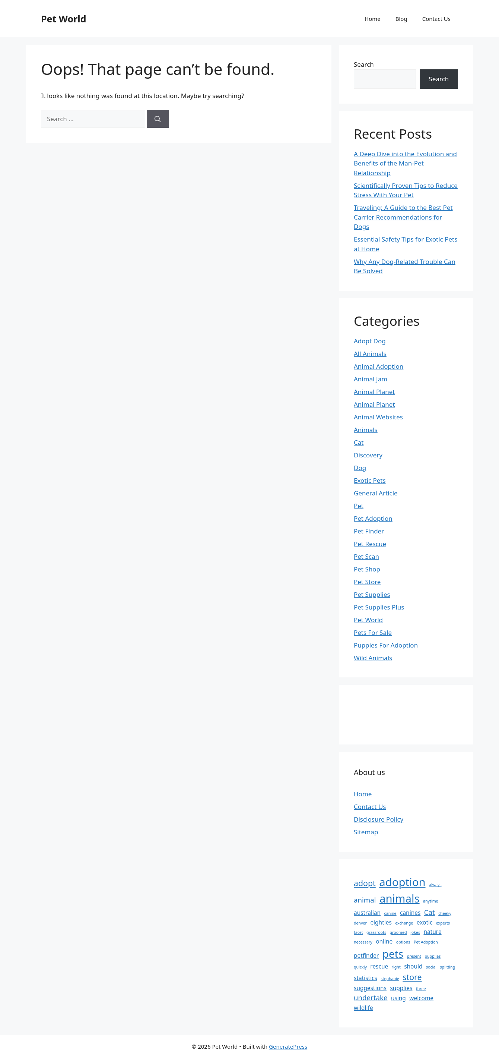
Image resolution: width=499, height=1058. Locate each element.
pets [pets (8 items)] (393, 954)
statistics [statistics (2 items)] (365, 978)
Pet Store (367, 581)
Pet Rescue (370, 543)
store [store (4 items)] (412, 977)
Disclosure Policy (378, 819)
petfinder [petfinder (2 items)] (366, 955)
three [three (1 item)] (421, 988)
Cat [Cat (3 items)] (429, 912)
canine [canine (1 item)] (390, 913)
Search (364, 64)
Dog (360, 467)
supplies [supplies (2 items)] (401, 988)
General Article (376, 493)
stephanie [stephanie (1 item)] (390, 978)
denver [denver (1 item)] (360, 923)
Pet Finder (369, 531)
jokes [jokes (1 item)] (415, 932)
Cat (358, 442)
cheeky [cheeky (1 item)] (444, 913)
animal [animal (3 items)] (365, 899)
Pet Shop (367, 569)
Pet (358, 505)
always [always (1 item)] (435, 884)
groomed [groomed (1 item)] (398, 932)
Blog (401, 18)
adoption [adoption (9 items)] (402, 882)
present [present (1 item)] (414, 956)
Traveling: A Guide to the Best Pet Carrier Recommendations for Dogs (403, 217)
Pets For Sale (373, 632)
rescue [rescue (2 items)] (379, 966)
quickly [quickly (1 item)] (360, 967)
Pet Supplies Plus (379, 607)
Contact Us (436, 18)
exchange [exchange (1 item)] (404, 923)
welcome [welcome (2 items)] (421, 998)
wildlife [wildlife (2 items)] (363, 1008)
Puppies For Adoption (386, 645)
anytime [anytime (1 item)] (430, 901)
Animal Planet (374, 391)
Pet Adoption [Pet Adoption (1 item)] (426, 942)
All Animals (370, 353)
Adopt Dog (370, 341)
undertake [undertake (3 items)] (370, 997)
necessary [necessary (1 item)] (363, 942)
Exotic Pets (370, 480)
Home (373, 18)
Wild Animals (373, 658)
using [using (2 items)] (398, 998)
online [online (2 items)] (384, 941)
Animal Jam (370, 379)
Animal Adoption (378, 366)
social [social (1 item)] (431, 967)
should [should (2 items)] (413, 966)
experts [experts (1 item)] (443, 923)
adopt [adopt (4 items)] (365, 883)
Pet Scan (366, 556)
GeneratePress (288, 1046)
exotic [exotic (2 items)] (425, 922)
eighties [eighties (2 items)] (380, 922)
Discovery (368, 455)
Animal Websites (378, 417)
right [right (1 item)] (396, 967)
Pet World (63, 18)
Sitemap (366, 832)
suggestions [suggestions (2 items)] (370, 988)
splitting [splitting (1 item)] (447, 967)
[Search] (158, 119)
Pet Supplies (372, 594)
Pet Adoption (373, 518)
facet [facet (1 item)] (358, 932)
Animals (366, 429)
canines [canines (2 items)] (410, 913)
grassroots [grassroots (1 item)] (376, 932)
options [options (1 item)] (403, 942)
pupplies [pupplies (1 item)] (433, 956)
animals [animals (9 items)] (399, 898)
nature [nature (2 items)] (432, 932)
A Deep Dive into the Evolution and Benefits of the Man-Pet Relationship (405, 163)
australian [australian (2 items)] (367, 913)
